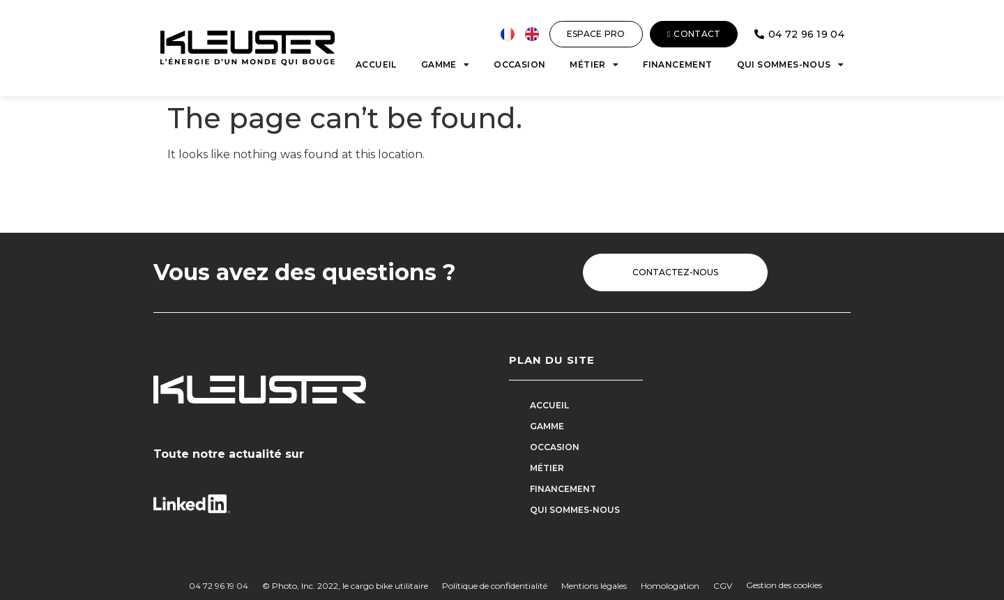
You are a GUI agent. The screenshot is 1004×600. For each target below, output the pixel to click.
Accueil (376, 64)
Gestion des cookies (784, 585)
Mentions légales (594, 585)
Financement (677, 64)
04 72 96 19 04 (218, 585)
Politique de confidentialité (494, 585)
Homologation (670, 585)
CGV (722, 585)
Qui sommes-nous (790, 64)
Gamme (445, 64)
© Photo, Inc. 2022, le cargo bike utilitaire (345, 585)
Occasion (519, 64)
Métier (594, 64)
